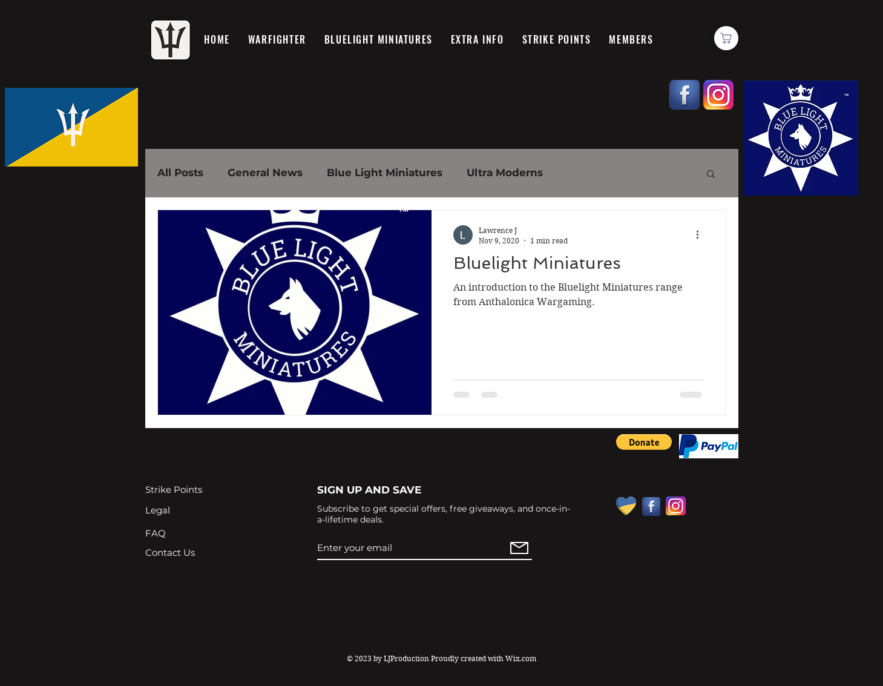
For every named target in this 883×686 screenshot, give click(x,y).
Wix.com (520, 658)
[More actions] (702, 235)
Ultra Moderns (505, 173)
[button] (711, 174)
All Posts (180, 173)
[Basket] (726, 38)
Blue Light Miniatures (384, 173)
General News (265, 173)
